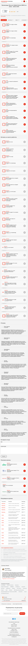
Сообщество (14, 636)
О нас (14, 623)
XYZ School (19, 588)
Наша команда (14, 624)
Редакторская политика (14, 634)
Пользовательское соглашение (14, 628)
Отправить (4, 456)
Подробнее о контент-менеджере (8, 578)
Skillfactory (8, 588)
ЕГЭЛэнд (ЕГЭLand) (5, 593)
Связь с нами (14, 629)
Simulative (20, 591)
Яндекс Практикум (4, 586)
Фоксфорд (3, 585)
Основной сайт (4, 2)
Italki (6, 590)
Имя (1, 441)
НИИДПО (12, 586)
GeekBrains (18, 586)
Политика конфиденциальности (14, 635)
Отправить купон (14, 630)
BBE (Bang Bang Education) (19, 590)
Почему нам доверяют (14, 632)
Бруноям (17, 585)
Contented (25, 588)
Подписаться (22, 613)
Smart (25, 591)
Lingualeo (23, 586)
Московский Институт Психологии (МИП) (9, 591)
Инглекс (2, 588)
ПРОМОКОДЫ (7, 1)
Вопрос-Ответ (14, 626)
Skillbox (13, 588)
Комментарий (3, 446)
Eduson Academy (10, 585)
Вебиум (10, 590)
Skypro (2, 590)
